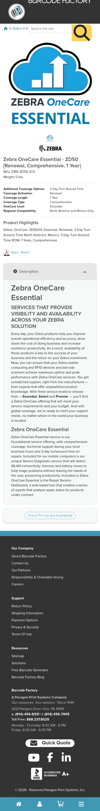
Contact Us (20, 563)
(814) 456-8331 (27, 714)
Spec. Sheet (16, 252)
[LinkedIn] (66, 757)
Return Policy (22, 606)
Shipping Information (27, 613)
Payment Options (25, 620)
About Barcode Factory (29, 556)
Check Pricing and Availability (50, 515)
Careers (17, 584)
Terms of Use (22, 634)
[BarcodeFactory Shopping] (60, 804)
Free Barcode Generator (30, 670)
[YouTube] (33, 757)
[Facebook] (50, 757)
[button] (49, 743)
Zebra (17, 28)
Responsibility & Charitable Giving (37, 577)
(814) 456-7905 (56, 714)
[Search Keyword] (50, 21)
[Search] (82, 25)
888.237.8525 (38, 719)
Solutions (19, 663)
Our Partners (21, 570)
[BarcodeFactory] (16, 12)
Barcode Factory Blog (28, 677)
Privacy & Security (25, 627)
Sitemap (18, 656)
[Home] (5, 28)
